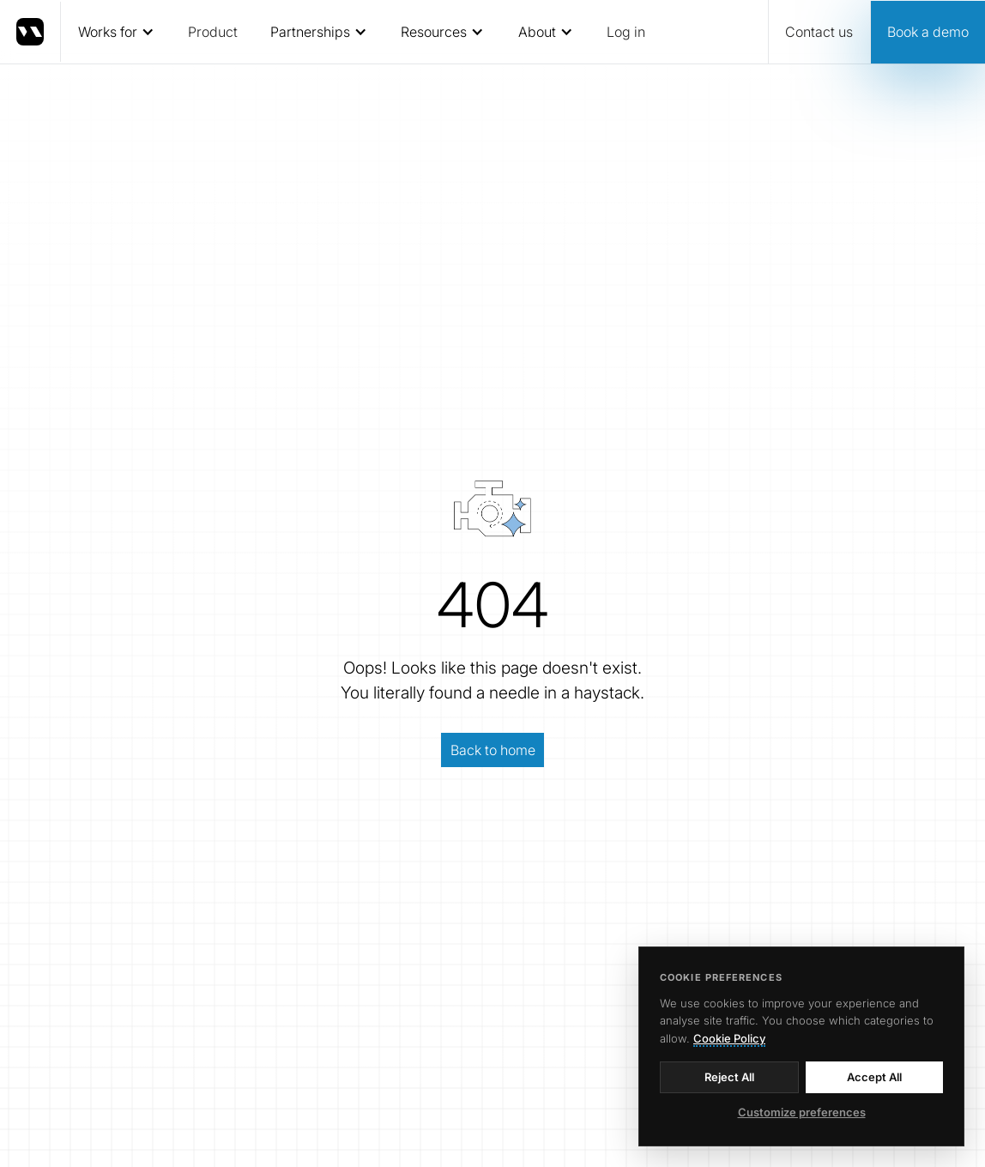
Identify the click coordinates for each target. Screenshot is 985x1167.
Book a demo (928, 31)
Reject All (729, 1077)
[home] (30, 32)
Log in (626, 31)
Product (213, 31)
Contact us (819, 31)
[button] (116, 31)
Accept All (874, 1077)
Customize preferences (802, 1112)
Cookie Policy (729, 1038)
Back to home (492, 750)
